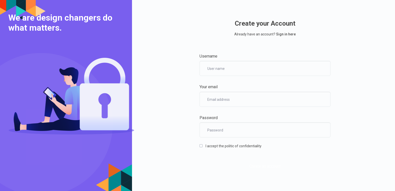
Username (208, 56)
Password (209, 117)
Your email (209, 86)
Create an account (265, 166)
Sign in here (286, 34)
